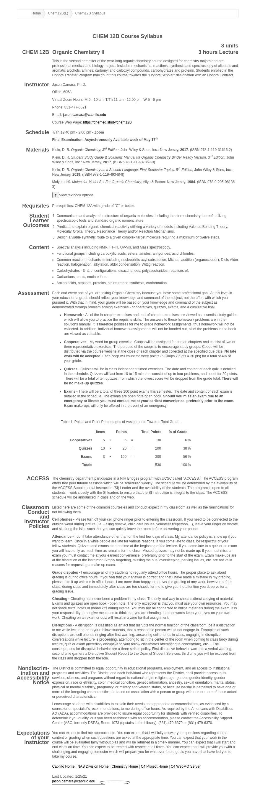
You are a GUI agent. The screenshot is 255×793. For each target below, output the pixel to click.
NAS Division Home (92, 766)
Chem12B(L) (58, 13)
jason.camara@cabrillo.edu (84, 115)
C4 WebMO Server (186, 766)
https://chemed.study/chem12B (107, 122)
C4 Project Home (154, 766)
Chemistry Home (125, 766)
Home (36, 13)
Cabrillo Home (63, 766)
